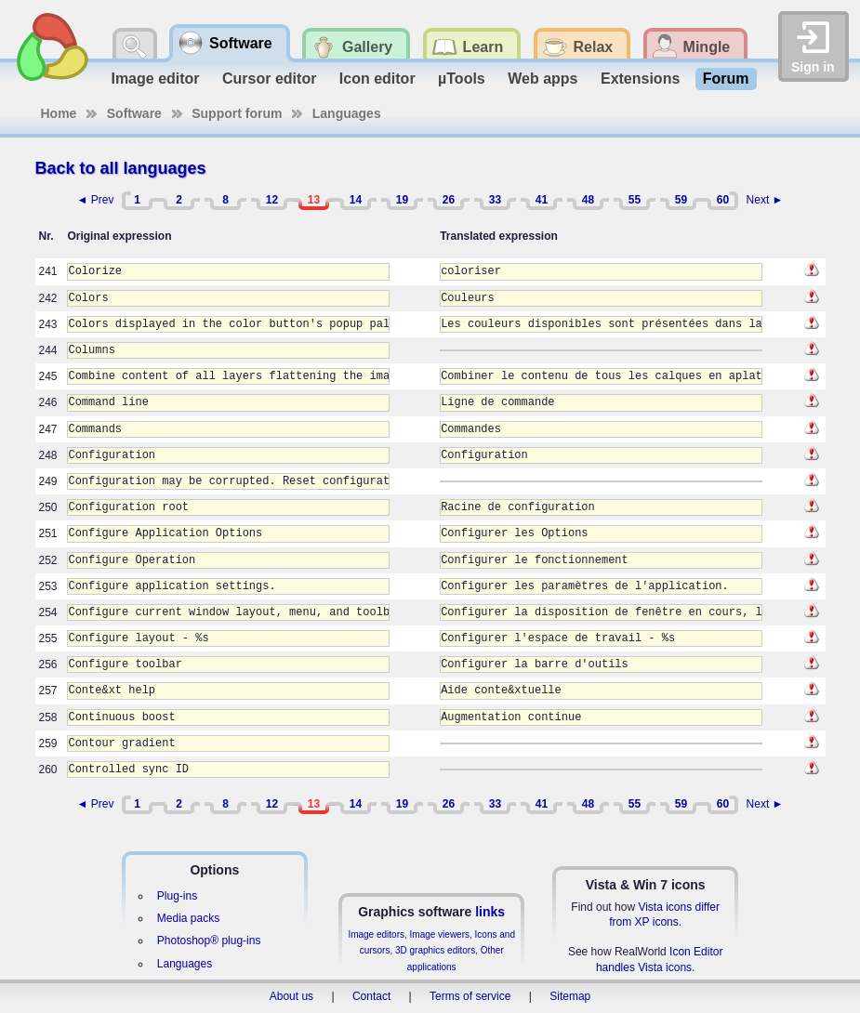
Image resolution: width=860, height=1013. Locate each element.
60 (723, 199)
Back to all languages (120, 168)
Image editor (155, 78)
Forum (726, 78)
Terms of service (470, 996)
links (490, 911)
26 (449, 199)
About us (291, 996)
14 (356, 199)
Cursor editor (269, 78)
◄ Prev (95, 199)
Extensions (640, 78)
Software (134, 113)
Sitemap (569, 996)
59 (681, 199)
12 (272, 199)
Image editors (376, 934)
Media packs (188, 918)
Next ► (765, 199)
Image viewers (440, 934)
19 (402, 199)
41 (542, 199)
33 (495, 199)
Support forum (237, 113)
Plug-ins (177, 895)
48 (588, 199)
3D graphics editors (435, 950)
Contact (371, 996)
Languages (346, 113)
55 (634, 199)
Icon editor (377, 78)
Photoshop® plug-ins (209, 940)
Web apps (542, 78)
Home (59, 113)
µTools (461, 78)
